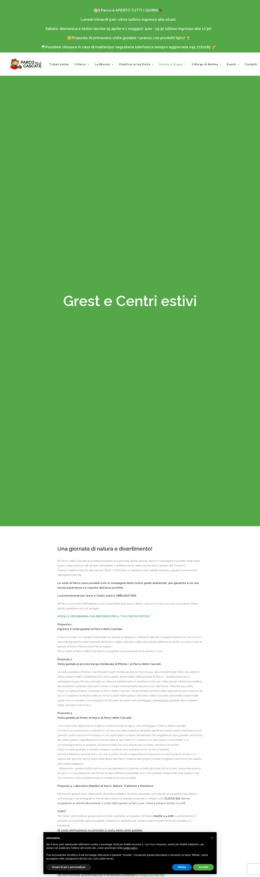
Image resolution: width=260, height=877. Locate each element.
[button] (212, 838)
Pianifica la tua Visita (136, 64)
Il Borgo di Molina (206, 64)
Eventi (233, 64)
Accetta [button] (203, 867)
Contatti (251, 64)
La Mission (104, 64)
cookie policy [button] (130, 848)
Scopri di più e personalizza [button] (68, 867)
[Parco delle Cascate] (25, 64)
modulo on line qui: (152, 747)
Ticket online (59, 64)
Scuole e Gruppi (172, 64)
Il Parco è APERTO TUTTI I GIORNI (128, 10)
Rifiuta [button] (182, 867)
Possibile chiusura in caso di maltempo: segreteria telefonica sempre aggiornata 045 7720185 (128, 47)
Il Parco (82, 64)
